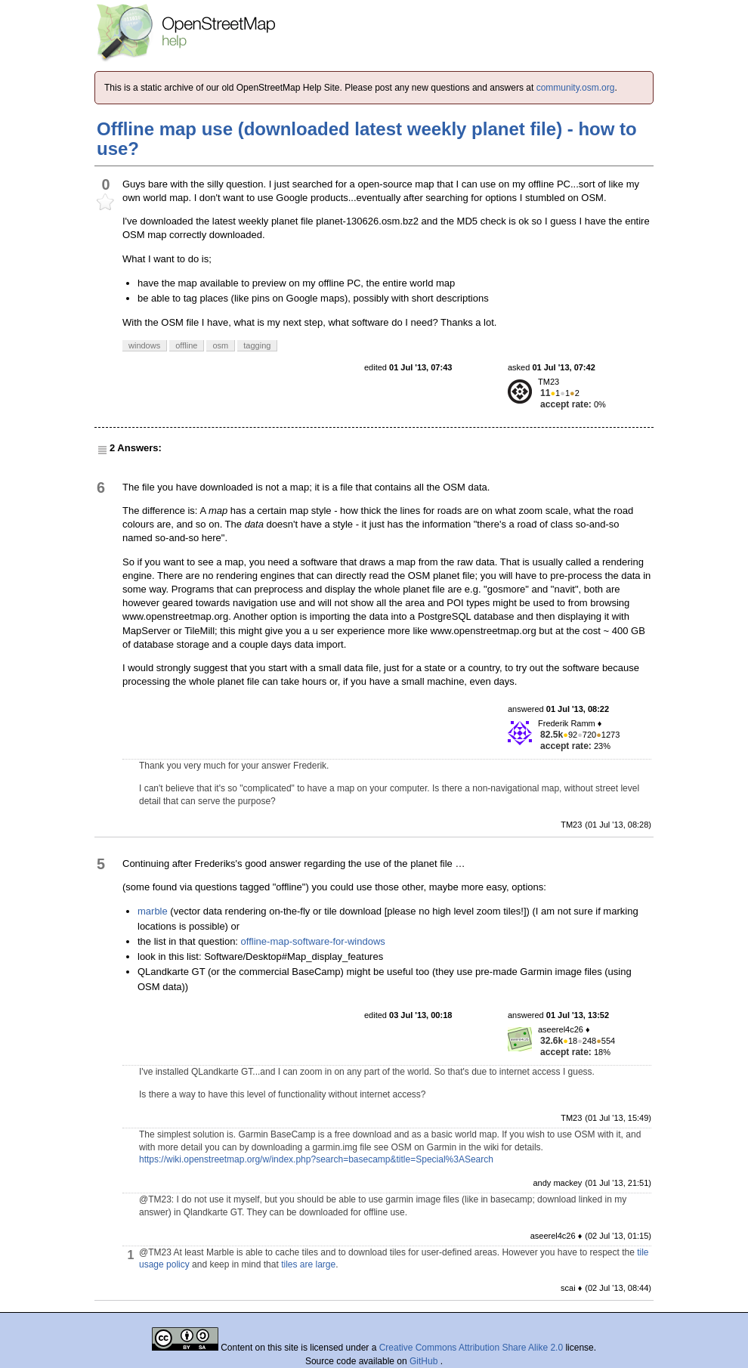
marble (153, 911)
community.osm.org (575, 87)
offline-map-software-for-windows (313, 941)
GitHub (425, 1361)
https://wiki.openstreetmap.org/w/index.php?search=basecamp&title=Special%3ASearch (316, 1159)
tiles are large (308, 1264)
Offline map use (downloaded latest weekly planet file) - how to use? (367, 139)
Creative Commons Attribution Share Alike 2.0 (471, 1347)
